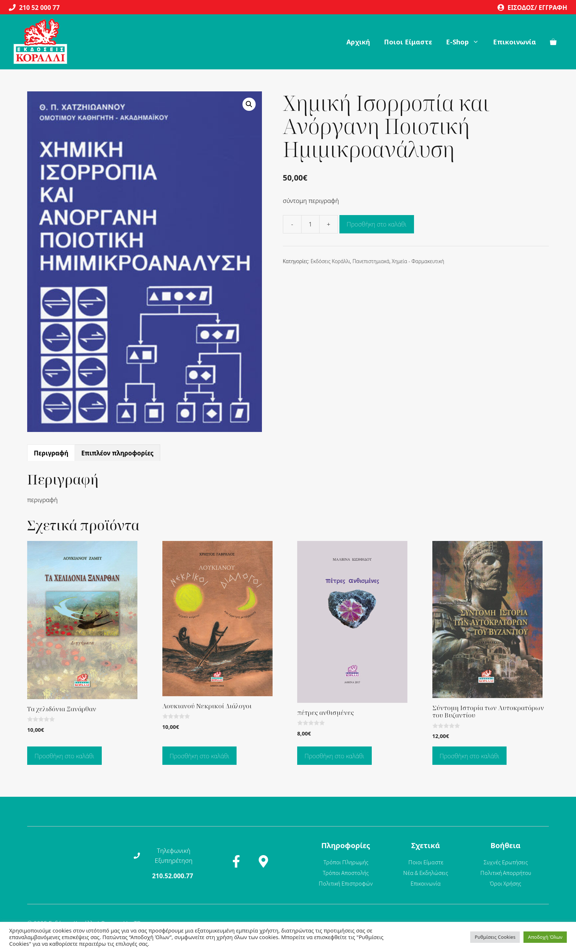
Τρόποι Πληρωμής (345, 862)
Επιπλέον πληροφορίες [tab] (117, 453)
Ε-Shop (466, 41)
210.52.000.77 (172, 876)
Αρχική (358, 41)
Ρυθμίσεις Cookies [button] (495, 937)
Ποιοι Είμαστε (408, 41)
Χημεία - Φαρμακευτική (418, 261)
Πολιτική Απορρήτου (505, 873)
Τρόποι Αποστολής (346, 873)
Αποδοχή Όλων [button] (545, 937)
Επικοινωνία (514, 41)
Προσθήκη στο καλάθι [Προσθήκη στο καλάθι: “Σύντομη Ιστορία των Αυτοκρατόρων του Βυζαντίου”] (470, 756)
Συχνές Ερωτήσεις (505, 862)
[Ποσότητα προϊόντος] (310, 224)
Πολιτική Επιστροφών (345, 883)
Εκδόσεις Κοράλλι (330, 261)
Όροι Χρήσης (505, 883)
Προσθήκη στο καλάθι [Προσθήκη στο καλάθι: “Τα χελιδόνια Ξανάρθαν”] (64, 756)
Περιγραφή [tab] (51, 453)
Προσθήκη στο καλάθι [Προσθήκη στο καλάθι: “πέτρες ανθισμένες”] (334, 756)
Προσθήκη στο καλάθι (377, 224)
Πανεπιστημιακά (370, 261)
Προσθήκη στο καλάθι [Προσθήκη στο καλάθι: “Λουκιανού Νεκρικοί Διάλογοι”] (200, 756)
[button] (249, 104)
